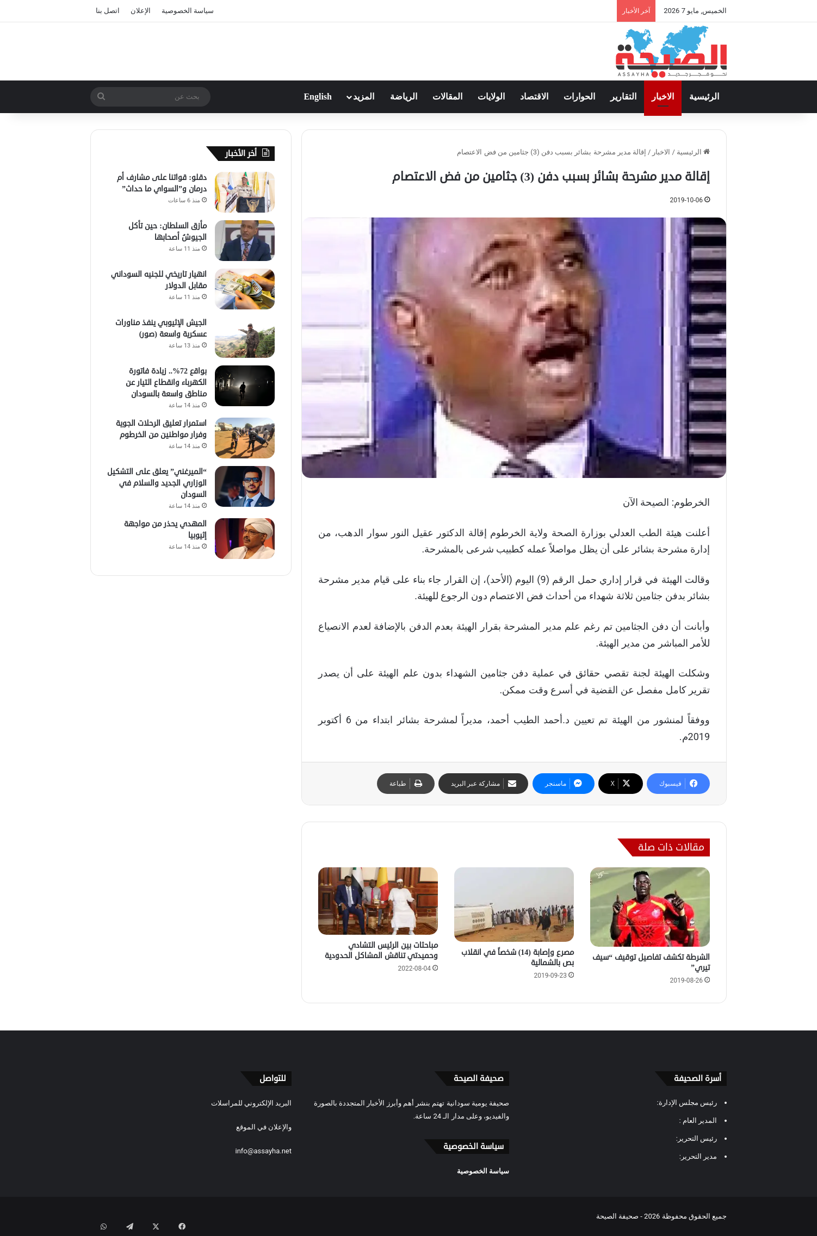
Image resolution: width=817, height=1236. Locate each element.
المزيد (363, 96)
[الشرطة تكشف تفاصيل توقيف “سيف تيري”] (650, 907)
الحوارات (579, 96)
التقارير (623, 96)
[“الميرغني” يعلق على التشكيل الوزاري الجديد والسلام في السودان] (245, 486)
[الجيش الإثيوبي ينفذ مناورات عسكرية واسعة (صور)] (245, 337)
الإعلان (141, 11)
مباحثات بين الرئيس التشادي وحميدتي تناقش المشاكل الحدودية (381, 950)
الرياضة (403, 96)
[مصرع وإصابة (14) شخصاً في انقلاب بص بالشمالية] (514, 904)
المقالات (447, 96)
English (318, 96)
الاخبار (663, 96)
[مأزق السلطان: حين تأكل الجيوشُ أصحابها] (245, 240)
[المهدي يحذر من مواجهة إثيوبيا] (245, 538)
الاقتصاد (534, 96)
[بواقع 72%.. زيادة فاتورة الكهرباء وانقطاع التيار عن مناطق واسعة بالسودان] (245, 385)
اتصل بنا (108, 11)
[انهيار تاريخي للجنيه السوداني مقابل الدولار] (245, 289)
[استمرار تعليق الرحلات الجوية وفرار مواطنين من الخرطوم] (245, 438)
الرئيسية (704, 96)
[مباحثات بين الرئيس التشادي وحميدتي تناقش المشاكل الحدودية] (378, 901)
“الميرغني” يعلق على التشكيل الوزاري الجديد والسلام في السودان (157, 483)
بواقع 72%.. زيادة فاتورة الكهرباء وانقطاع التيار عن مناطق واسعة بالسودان (166, 382)
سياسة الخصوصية (188, 11)
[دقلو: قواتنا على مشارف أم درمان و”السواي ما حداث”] (245, 192)
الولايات (491, 96)
